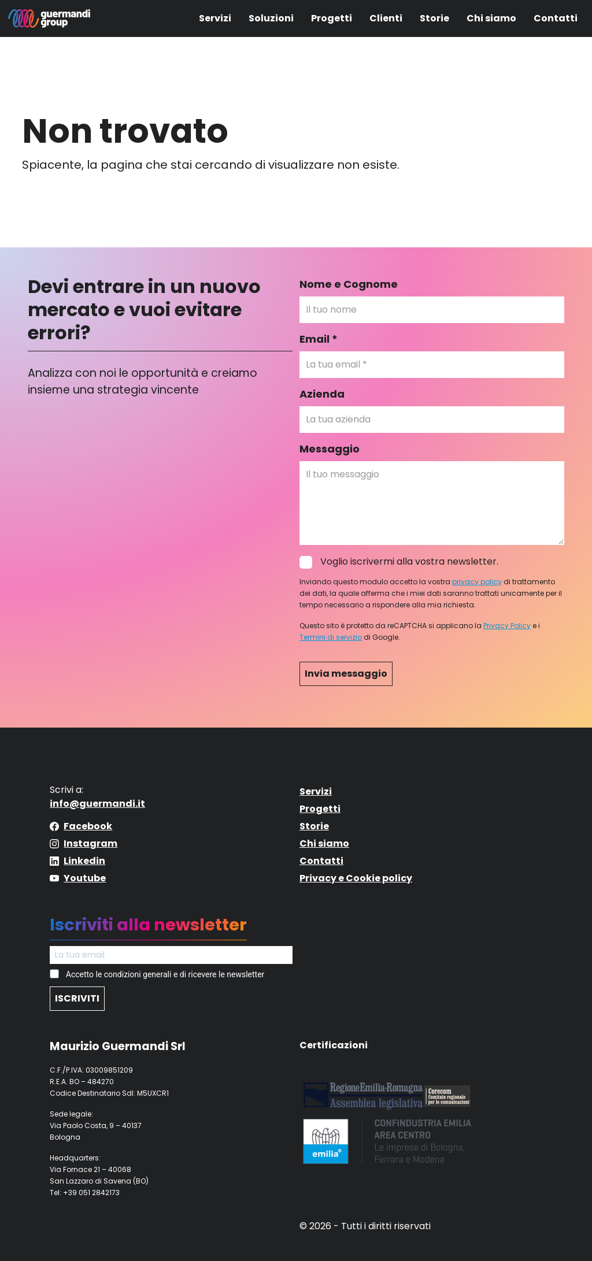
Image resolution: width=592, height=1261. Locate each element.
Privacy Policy (507, 625)
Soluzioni (271, 18)
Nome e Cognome (348, 284)
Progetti (331, 18)
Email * (318, 339)
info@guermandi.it (97, 803)
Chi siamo (491, 18)
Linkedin (84, 860)
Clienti (385, 18)
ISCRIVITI (77, 998)
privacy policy (477, 582)
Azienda (322, 394)
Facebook (88, 826)
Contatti (556, 18)
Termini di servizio (330, 637)
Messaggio (329, 449)
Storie (434, 18)
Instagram (90, 843)
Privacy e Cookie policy (355, 878)
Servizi (215, 18)
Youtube (85, 878)
